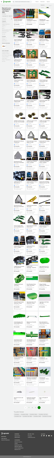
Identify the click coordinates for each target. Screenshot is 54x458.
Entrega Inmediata (5, 52)
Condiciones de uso (31, 437)
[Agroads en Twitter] (44, 435)
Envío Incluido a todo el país (7, 55)
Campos (16, 443)
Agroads (3, 5)
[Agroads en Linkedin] (51, 435)
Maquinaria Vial (17, 449)
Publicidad (42, 1)
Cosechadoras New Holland (27, 416)
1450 (10, 16)
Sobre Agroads (4, 438)
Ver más (3, 34)
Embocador (4, 32)
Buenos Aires (4, 40)
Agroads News (17, 437)
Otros (3, 26)
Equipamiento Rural (18, 444)
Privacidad (30, 435)
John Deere (5, 16)
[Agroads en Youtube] (49, 435)
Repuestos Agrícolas (18, 446)
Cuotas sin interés (5, 56)
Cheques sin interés (5, 53)
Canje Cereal (4, 58)
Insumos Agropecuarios (19, 447)
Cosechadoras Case (17, 416)
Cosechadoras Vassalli (37, 416)
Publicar (37, 1)
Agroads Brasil (17, 435)
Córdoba (3, 39)
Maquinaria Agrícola (18, 441)
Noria (3, 28)
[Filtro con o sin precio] (11, 18)
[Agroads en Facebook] (46, 435)
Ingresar (48, 1)
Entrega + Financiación (6, 59)
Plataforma (4, 22)
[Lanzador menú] (1, 2)
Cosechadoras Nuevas (33, 414)
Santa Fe (3, 37)
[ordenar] (51, 5)
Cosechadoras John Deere (43, 414)
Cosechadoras (16, 414)
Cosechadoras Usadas (24, 414)
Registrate (42, 5)
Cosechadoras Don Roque (46, 416)
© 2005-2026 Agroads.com (27, 456)
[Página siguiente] (39, 407)
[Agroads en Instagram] (41, 435)
